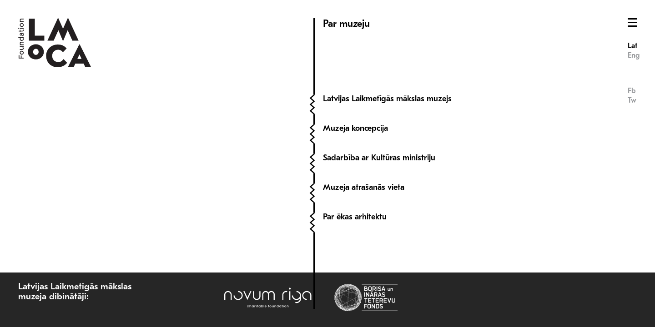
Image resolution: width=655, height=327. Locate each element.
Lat (632, 46)
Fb (631, 91)
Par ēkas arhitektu (355, 217)
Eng (634, 55)
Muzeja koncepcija (355, 128)
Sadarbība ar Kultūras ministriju (379, 158)
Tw (632, 100)
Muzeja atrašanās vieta (363, 187)
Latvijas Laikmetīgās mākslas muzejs (387, 99)
